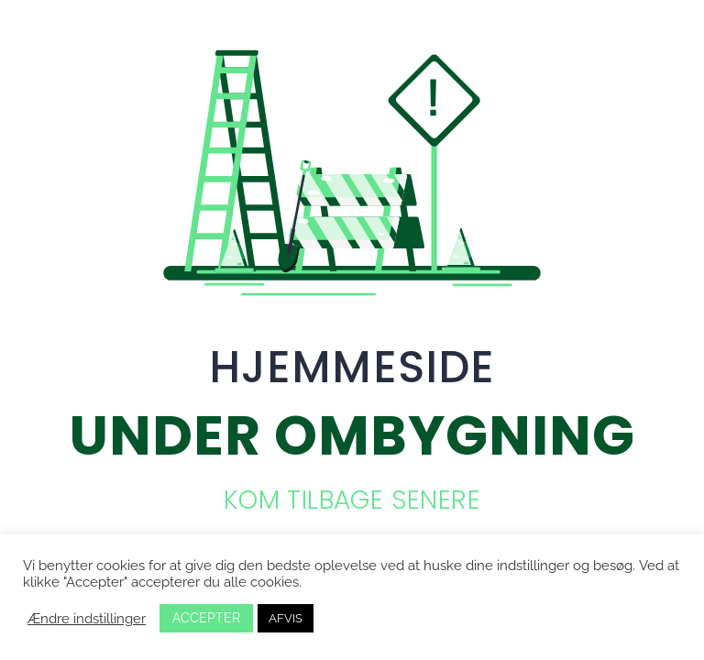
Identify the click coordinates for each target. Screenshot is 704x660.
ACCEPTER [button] (206, 617)
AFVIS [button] (285, 618)
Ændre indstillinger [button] (87, 618)
